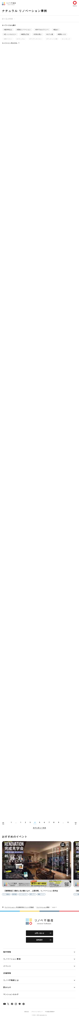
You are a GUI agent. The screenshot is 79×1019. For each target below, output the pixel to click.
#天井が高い (38, 34)
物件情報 (7, 952)
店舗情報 (7, 973)
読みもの (7, 987)
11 (68, 822)
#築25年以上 (8, 29)
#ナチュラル (21, 39)
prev (3, 823)
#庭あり (55, 29)
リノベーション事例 (42, 907)
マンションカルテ (11, 994)
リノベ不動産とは (11, 980)
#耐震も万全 (25, 34)
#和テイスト (8, 39)
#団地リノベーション (24, 29)
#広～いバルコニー (10, 34)
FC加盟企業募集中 (50, 1011)
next (76, 823)
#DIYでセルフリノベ (42, 29)
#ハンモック (66, 39)
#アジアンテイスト (35, 39)
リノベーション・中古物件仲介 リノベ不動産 (19, 907)
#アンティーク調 (51, 39)
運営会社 (26, 1011)
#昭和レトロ (62, 34)
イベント (7, 966)
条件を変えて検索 (39, 828)
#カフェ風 (49, 34)
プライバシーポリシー (37, 1011)
